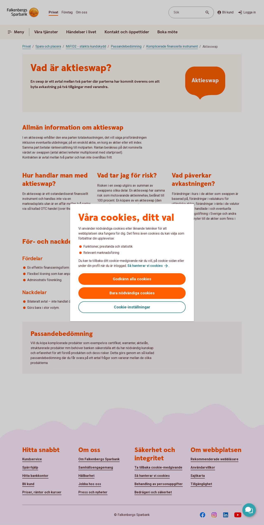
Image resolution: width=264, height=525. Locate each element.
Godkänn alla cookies (132, 279)
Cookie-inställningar (132, 307)
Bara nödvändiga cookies (132, 293)
